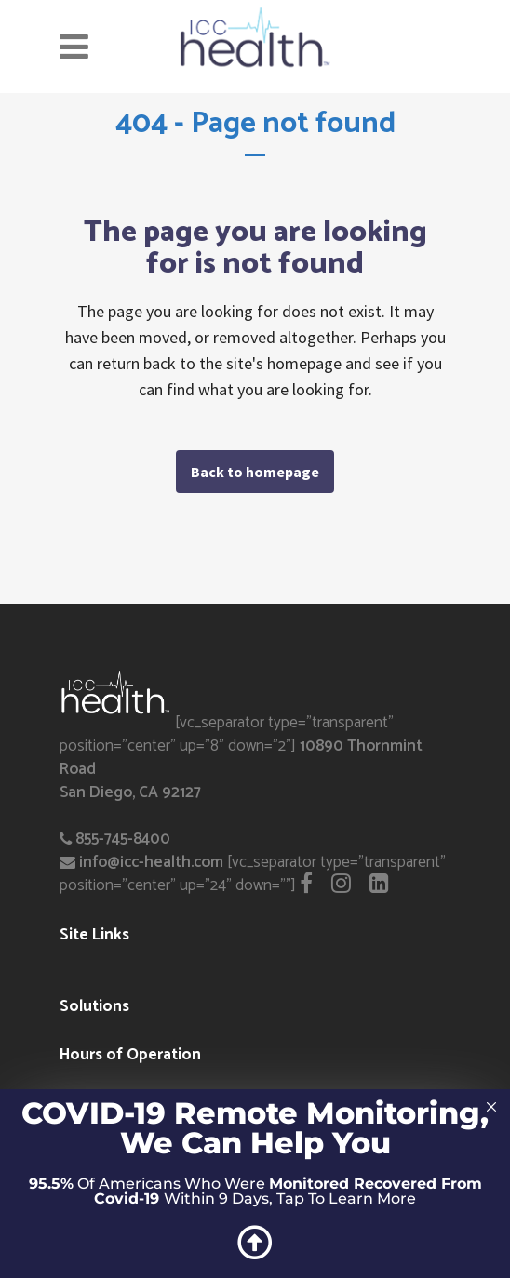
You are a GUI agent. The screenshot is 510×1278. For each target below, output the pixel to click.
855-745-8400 (122, 839)
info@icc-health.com (151, 862)
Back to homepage (255, 471)
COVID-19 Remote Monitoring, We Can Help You (255, 1128)
